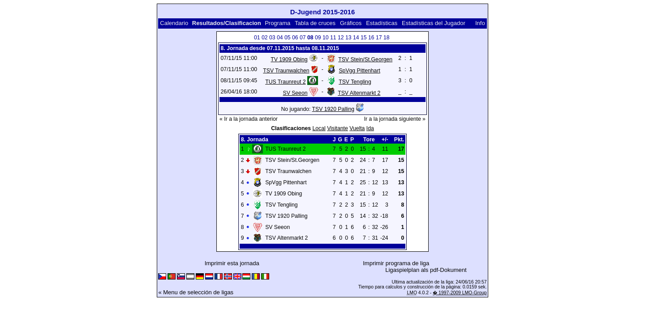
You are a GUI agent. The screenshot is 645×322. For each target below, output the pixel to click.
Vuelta (357, 128)
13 (348, 37)
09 (318, 37)
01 (257, 37)
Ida (370, 128)
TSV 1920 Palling (333, 109)
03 (272, 37)
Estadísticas (381, 23)
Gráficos (350, 23)
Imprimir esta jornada (232, 263)
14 (356, 37)
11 (333, 37)
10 (325, 37)
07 (303, 37)
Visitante (337, 128)
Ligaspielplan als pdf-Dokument (425, 270)
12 (341, 37)
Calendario (174, 23)
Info (480, 23)
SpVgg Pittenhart (359, 71)
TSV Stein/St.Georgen (365, 59)
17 (379, 37)
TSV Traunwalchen (286, 71)
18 (386, 37)
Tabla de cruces (315, 23)
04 (280, 37)
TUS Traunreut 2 (285, 82)
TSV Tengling (355, 82)
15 (364, 37)
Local (319, 128)
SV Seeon (295, 93)
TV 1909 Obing (289, 59)
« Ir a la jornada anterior (248, 119)
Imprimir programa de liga (396, 263)
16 (371, 37)
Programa (277, 23)
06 (295, 37)
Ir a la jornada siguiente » (395, 119)
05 (287, 37)
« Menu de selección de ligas (195, 292)
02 (265, 37)
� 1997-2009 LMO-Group (459, 292)
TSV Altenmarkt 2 (359, 93)
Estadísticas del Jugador (433, 23)
